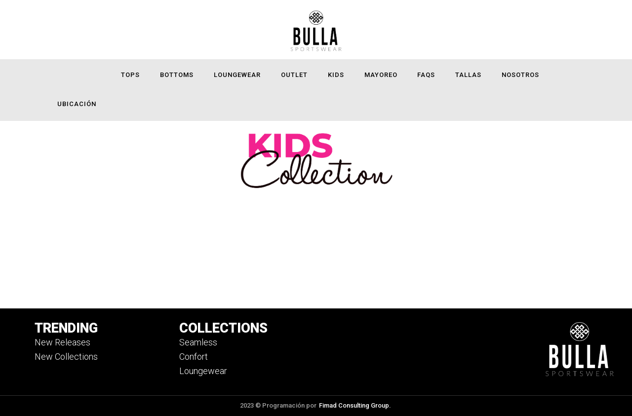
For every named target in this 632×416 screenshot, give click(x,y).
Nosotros (520, 74)
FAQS (426, 74)
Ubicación (76, 104)
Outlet (294, 74)
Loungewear (237, 74)
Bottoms (177, 74)
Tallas (468, 74)
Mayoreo (380, 74)
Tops (130, 74)
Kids (336, 74)
